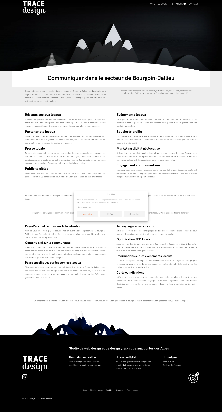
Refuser (111, 214)
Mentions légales (96, 390)
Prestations (176, 4)
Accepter (87, 214)
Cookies (109, 390)
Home (152, 4)
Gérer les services (84, 207)
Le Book (162, 4)
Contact (193, 4)
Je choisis (134, 214)
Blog (128, 390)
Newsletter (120, 390)
